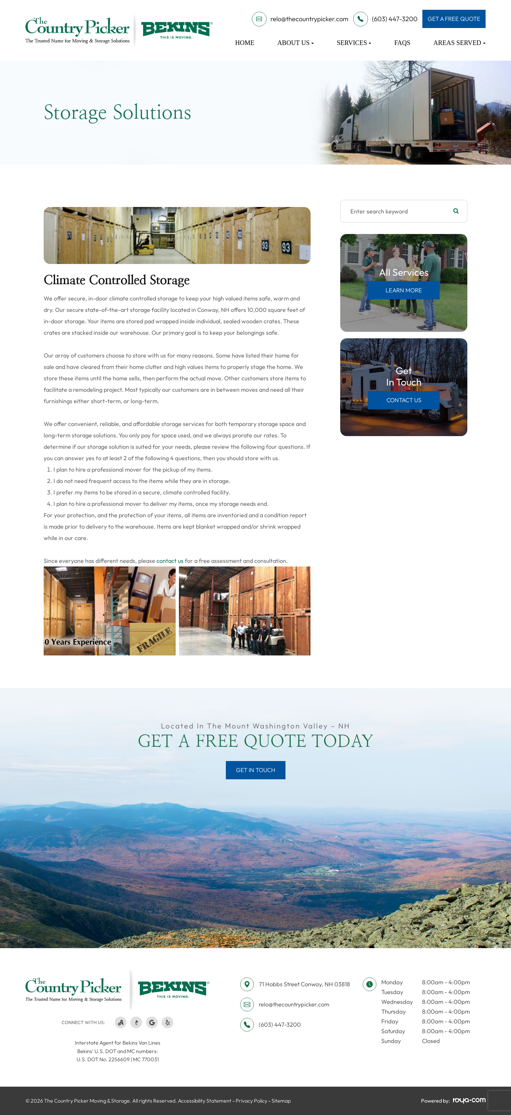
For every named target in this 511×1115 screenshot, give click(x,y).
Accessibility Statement (204, 1100)
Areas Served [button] (459, 42)
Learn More (404, 290)
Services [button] (354, 42)
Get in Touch (255, 770)
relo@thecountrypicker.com (294, 1004)
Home (245, 42)
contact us (169, 561)
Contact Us (404, 400)
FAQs (402, 42)
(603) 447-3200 (280, 1024)
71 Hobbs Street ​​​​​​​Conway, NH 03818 (304, 984)
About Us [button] (295, 42)
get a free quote (454, 18)
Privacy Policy (251, 1100)
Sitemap (281, 1100)
